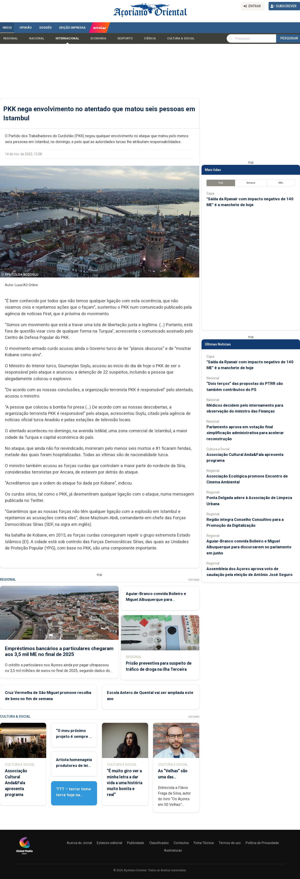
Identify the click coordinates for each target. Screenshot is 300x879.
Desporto (125, 38)
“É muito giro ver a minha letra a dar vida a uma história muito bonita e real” (124, 783)
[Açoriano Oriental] (24, 855)
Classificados (159, 843)
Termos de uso (230, 843)
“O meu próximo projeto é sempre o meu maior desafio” (74, 736)
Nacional (36, 38)
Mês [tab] (280, 182)
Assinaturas (173, 850)
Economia (98, 38)
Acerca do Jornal (79, 843)
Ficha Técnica (204, 843)
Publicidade (135, 843)
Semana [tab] (251, 182)
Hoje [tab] (220, 182)
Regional (10, 38)
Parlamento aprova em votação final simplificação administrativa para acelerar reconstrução (245, 432)
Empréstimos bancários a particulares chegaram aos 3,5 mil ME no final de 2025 (59, 651)
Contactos (181, 843)
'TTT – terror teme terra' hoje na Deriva (73, 795)
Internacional (67, 38)
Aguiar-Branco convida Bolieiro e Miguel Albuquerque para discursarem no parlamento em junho (248, 547)
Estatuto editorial (109, 843)
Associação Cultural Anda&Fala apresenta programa (16, 783)
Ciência (150, 38)
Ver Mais (193, 579)
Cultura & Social (181, 38)
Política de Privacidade (262, 843)
